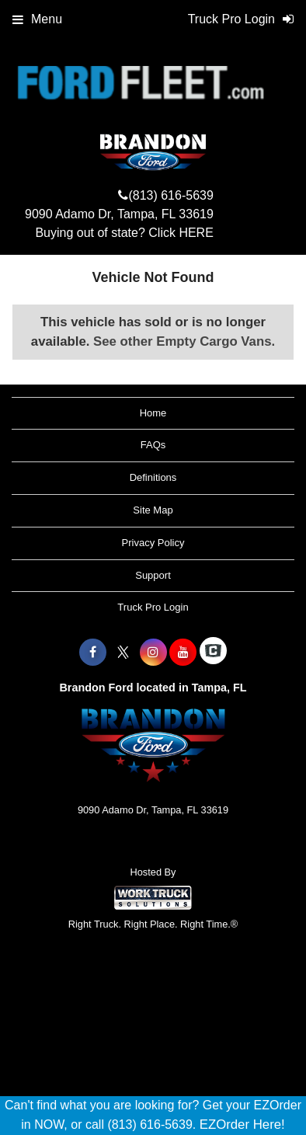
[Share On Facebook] (92, 652)
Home (153, 413)
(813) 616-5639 (170, 195)
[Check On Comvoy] (213, 652)
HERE (196, 232)
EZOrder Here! (242, 1124)
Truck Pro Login (152, 607)
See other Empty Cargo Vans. (184, 341)
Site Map (152, 510)
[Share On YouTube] (182, 652)
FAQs (153, 445)
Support (153, 575)
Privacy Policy (153, 542)
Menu (37, 19)
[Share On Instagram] (153, 652)
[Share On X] (123, 652)
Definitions (153, 477)
